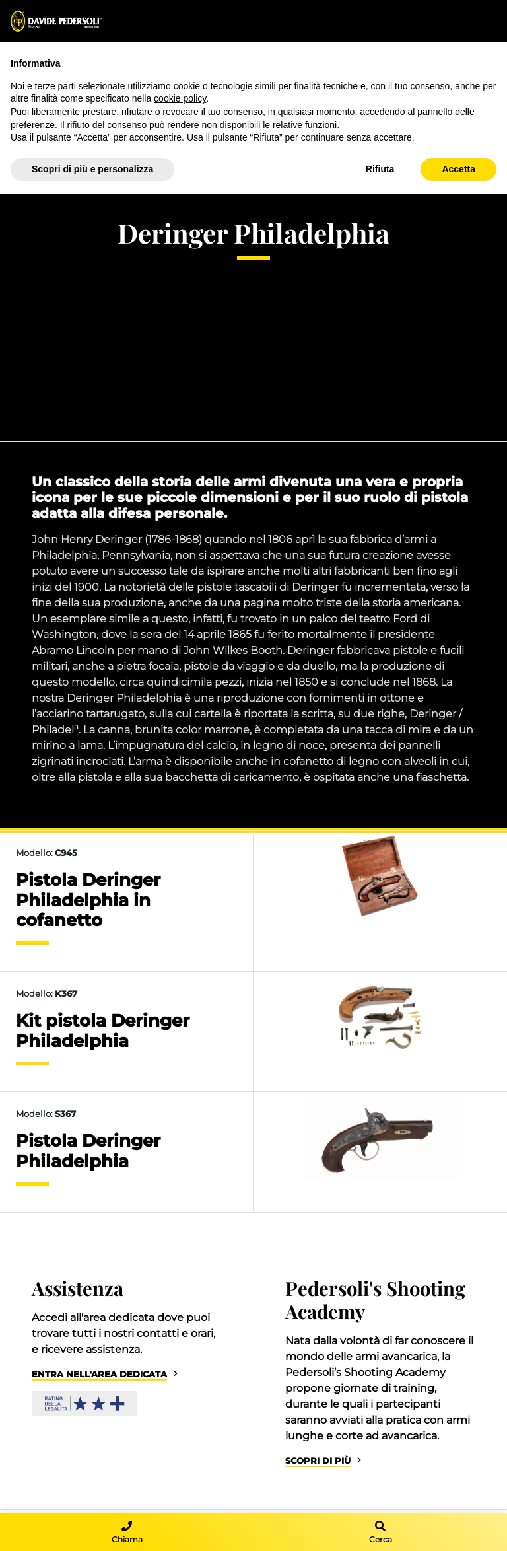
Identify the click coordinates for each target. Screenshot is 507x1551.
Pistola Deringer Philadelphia (88, 1150)
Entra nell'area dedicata (99, 1374)
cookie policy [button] (180, 98)
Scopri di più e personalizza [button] (92, 169)
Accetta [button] (458, 169)
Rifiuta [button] (380, 169)
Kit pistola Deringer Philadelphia (102, 1030)
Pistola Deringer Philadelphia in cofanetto (88, 899)
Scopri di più (318, 1461)
